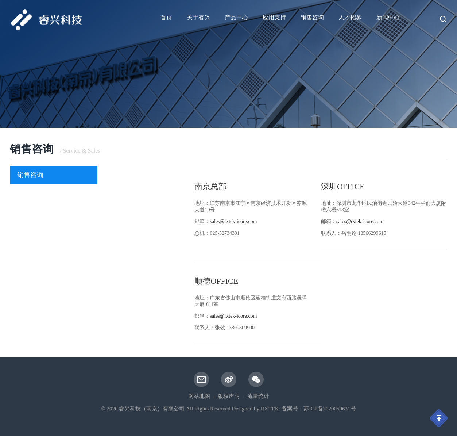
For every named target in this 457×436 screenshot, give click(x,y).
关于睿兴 (198, 17)
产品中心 (236, 17)
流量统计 (258, 396)
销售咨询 (312, 17)
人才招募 (350, 17)
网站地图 (199, 396)
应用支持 (274, 17)
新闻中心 (388, 17)
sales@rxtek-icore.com (233, 316)
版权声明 (229, 396)
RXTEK (270, 409)
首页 (166, 17)
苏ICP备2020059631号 (329, 409)
